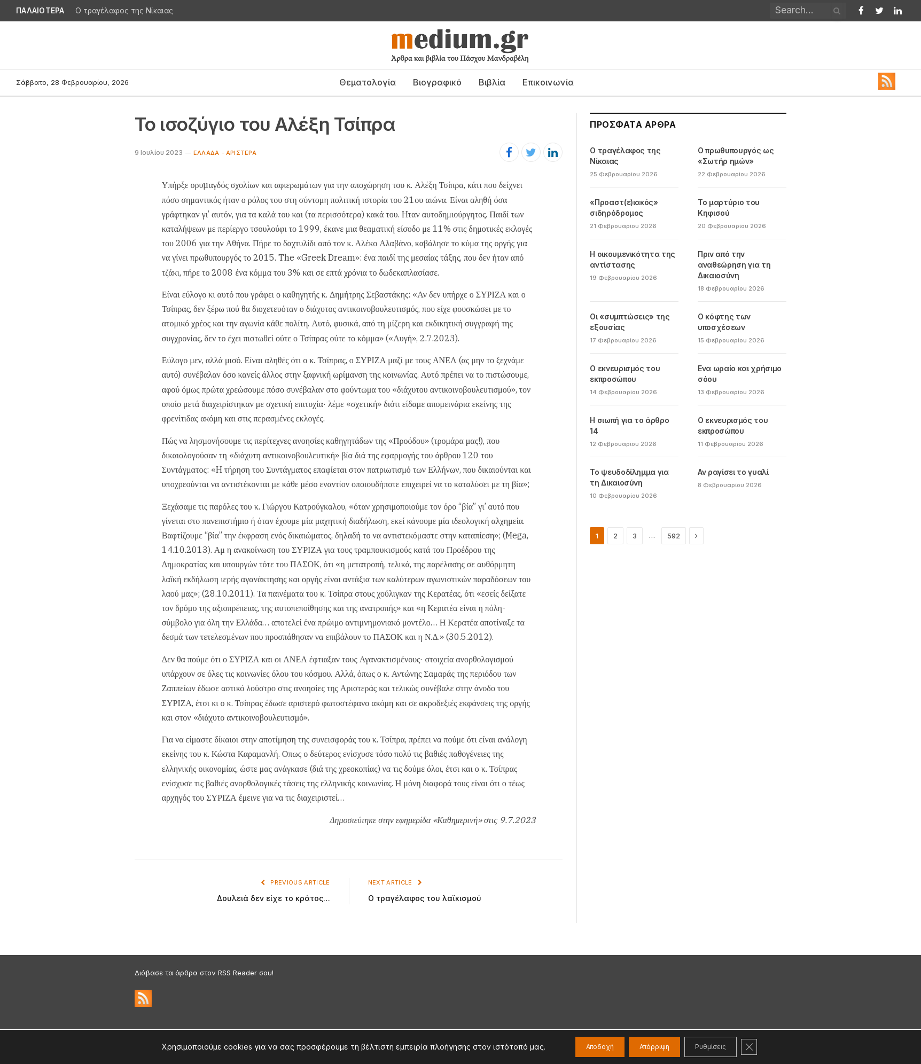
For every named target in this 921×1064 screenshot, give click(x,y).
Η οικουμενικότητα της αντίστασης (632, 259)
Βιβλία (492, 82)
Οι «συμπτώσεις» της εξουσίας (629, 322)
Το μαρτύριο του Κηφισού (729, 207)
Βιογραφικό (437, 82)
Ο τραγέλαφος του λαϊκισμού (426, 898)
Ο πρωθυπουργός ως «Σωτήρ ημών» (736, 156)
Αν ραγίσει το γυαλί (733, 471)
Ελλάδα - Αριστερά (224, 153)
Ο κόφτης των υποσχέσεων (724, 322)
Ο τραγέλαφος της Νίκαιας (124, 10)
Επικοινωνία (548, 82)
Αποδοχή (582, 1046)
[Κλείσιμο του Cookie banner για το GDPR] (772, 1047)
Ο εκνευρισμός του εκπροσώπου (625, 374)
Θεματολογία (367, 82)
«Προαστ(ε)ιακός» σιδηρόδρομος (624, 207)
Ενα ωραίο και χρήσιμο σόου (740, 374)
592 (673, 535)
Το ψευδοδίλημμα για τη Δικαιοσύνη (629, 477)
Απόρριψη (652, 1046)
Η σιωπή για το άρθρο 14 (629, 425)
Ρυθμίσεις (725, 1046)
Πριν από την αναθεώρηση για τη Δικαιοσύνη (734, 264)
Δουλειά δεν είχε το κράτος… (271, 898)
